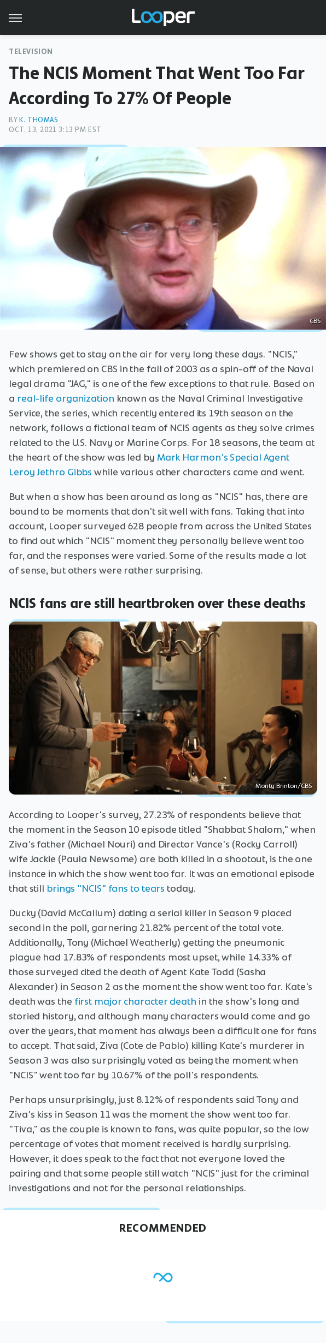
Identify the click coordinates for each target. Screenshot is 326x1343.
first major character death (135, 1001)
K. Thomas (38, 119)
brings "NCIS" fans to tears (105, 888)
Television (31, 51)
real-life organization (65, 398)
